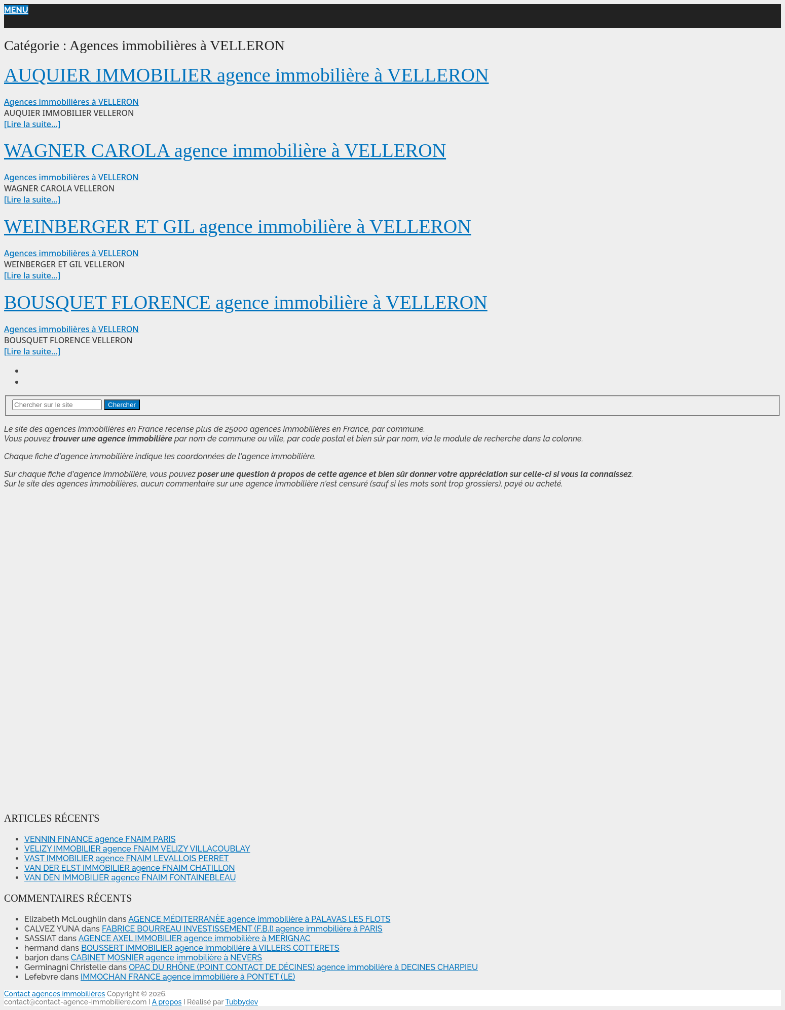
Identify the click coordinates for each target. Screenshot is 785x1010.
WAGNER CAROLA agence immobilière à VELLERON (225, 150)
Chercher (122, 405)
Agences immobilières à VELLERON (71, 101)
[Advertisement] (34, 648)
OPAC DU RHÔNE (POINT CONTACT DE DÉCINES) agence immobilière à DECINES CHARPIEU (303, 967)
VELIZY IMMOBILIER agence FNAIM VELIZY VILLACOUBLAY (137, 849)
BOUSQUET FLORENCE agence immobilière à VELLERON (246, 302)
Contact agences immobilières (54, 994)
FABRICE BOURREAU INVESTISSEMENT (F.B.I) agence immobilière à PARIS (242, 929)
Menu (16, 10)
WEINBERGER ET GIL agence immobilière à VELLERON (237, 226)
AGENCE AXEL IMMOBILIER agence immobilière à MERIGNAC (195, 938)
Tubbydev (241, 1002)
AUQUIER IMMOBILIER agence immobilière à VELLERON (246, 75)
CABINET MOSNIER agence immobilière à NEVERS (166, 957)
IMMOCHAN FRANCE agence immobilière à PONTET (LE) (188, 977)
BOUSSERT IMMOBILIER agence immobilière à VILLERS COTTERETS (210, 948)
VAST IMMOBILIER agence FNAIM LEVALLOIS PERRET (126, 858)
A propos (167, 1002)
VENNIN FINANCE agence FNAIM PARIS (99, 839)
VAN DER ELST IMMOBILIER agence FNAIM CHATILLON (129, 868)
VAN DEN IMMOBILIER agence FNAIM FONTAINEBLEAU (130, 877)
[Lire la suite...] (32, 124)
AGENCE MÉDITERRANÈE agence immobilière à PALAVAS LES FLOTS (259, 919)
